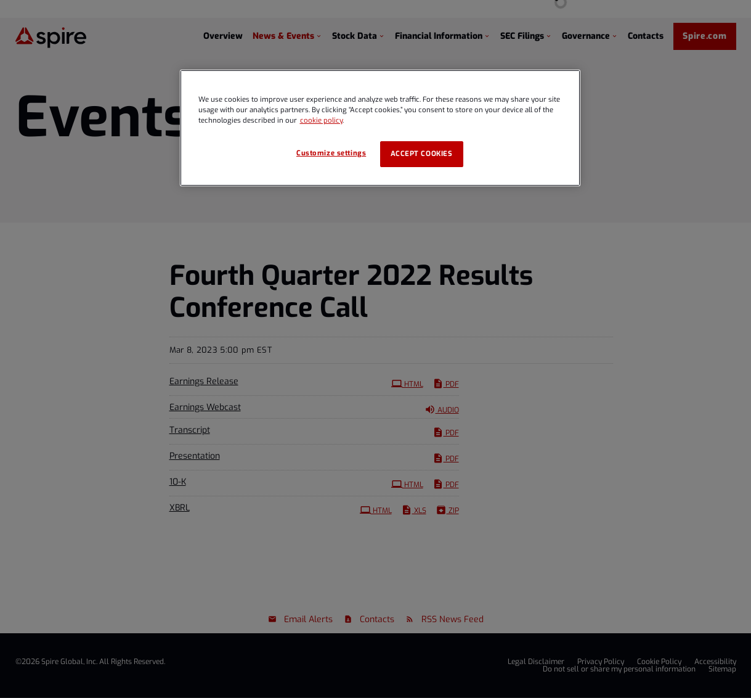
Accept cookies (422, 153)
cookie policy (321, 120)
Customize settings (331, 153)
